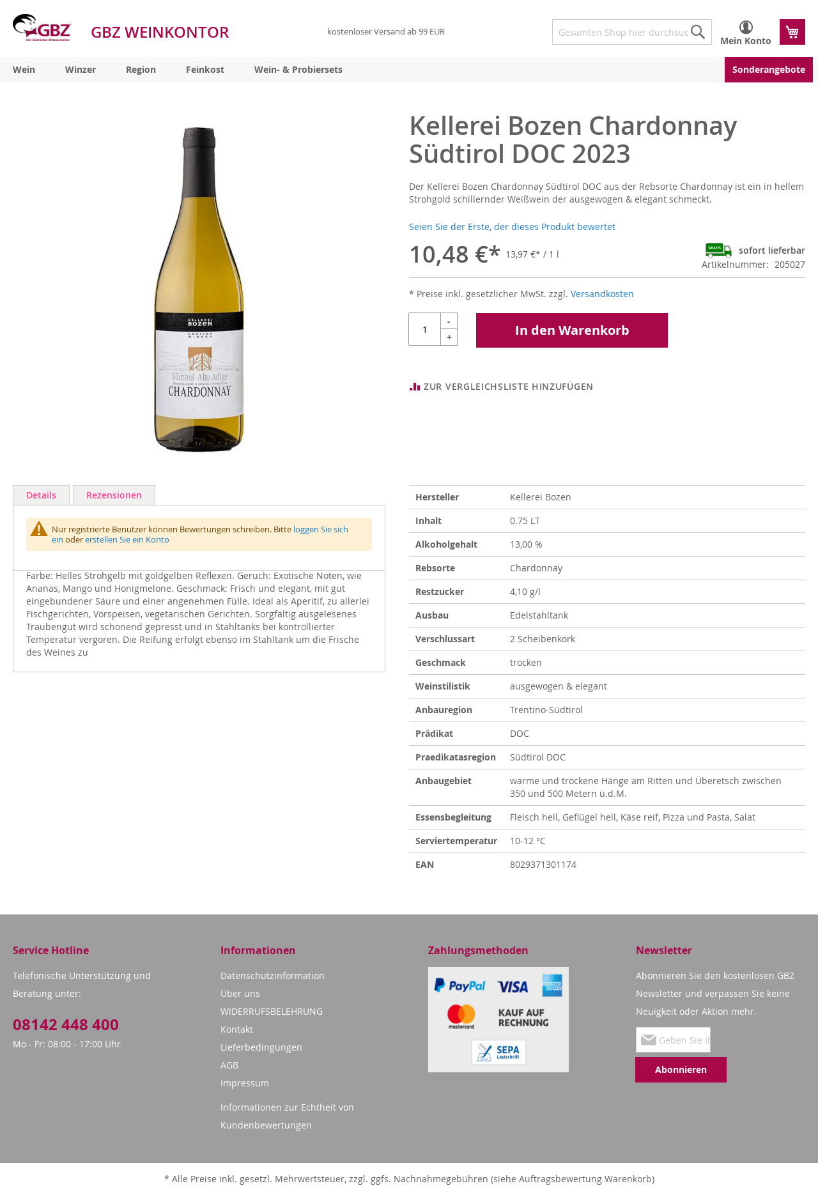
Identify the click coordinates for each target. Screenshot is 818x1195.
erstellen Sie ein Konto (127, 539)
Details (41, 495)
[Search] (698, 32)
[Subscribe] (681, 1070)
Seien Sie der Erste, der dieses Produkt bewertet (512, 226)
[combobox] (632, 32)
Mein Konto (745, 41)
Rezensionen (114, 495)
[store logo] (42, 27)
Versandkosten (602, 294)
